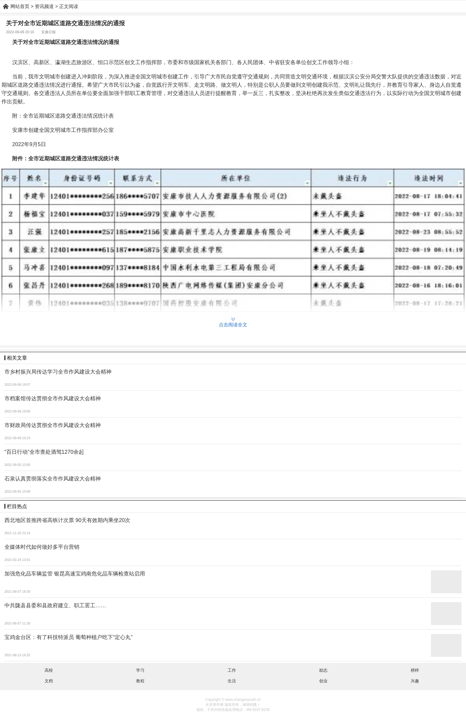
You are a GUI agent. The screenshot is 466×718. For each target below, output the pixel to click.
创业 (323, 681)
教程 (140, 681)
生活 (232, 681)
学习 (140, 670)
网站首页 (19, 6)
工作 (232, 670)
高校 (49, 670)
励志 (323, 670)
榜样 (415, 670)
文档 (49, 681)
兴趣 (415, 681)
